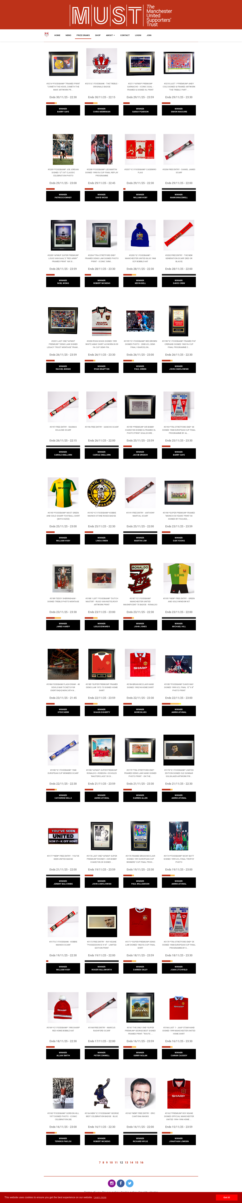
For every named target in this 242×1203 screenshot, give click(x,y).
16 (141, 1162)
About (110, 35)
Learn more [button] (100, 1197)
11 (116, 1162)
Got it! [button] (226, 1197)
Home (57, 35)
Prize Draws (83, 35)
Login (138, 35)
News (68, 35)
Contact (125, 35)
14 (131, 1162)
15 (136, 1162)
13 (126, 1162)
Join (149, 35)
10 (111, 1162)
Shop (98, 35)
